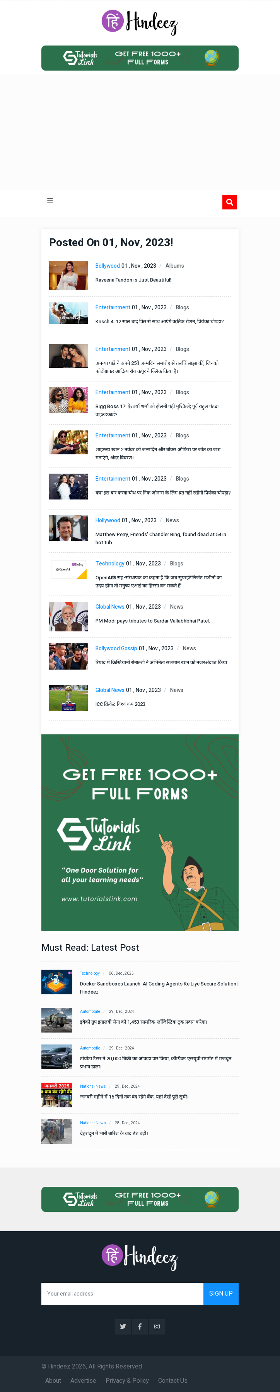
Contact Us (173, 1380)
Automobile (90, 1011)
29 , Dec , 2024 (122, 1011)
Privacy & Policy (127, 1380)
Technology (110, 564)
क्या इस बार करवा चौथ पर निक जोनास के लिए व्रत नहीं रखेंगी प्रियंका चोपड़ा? (163, 492)
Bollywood (108, 266)
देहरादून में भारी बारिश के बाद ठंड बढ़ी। (114, 1133)
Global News (110, 607)
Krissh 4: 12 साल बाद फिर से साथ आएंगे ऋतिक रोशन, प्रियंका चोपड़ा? (160, 321)
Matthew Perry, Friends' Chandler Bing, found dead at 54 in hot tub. (161, 538)
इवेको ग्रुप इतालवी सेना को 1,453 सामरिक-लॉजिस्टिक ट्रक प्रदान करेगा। (143, 1022)
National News (93, 1086)
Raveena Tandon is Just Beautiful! (133, 279)
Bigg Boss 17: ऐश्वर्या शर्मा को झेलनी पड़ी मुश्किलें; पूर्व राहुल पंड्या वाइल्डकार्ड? (157, 410)
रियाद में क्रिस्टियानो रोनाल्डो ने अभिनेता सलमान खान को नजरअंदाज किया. (162, 662)
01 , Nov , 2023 (138, 266)
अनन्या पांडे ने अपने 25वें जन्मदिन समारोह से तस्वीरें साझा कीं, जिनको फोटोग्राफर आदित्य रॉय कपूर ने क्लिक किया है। (157, 367)
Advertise (83, 1380)
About (53, 1380)
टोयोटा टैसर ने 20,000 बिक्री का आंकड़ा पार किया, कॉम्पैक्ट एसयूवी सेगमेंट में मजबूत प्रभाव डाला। (155, 1062)
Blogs (182, 308)
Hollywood (108, 520)
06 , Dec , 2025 (121, 973)
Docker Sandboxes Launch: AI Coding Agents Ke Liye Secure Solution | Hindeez (159, 987)
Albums (175, 266)
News (172, 520)
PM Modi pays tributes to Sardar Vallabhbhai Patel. (153, 620)
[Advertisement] (140, 132)
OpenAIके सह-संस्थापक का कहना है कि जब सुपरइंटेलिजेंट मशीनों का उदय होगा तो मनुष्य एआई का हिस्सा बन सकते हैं (159, 581)
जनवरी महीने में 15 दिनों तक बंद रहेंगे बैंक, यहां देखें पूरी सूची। (134, 1096)
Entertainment (113, 308)
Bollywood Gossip (116, 649)
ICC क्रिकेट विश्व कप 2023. (121, 704)
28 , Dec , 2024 (127, 1123)
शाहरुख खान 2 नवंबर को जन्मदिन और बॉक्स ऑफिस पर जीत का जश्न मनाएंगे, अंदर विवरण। (158, 453)
